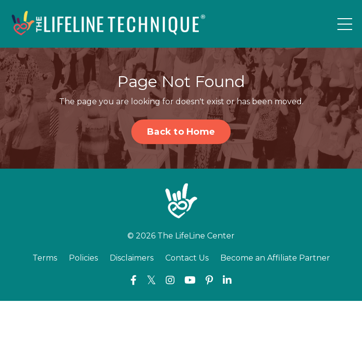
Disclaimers (131, 258)
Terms (44, 258)
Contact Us (187, 258)
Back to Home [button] (181, 131)
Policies (83, 258)
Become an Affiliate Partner (275, 258)
